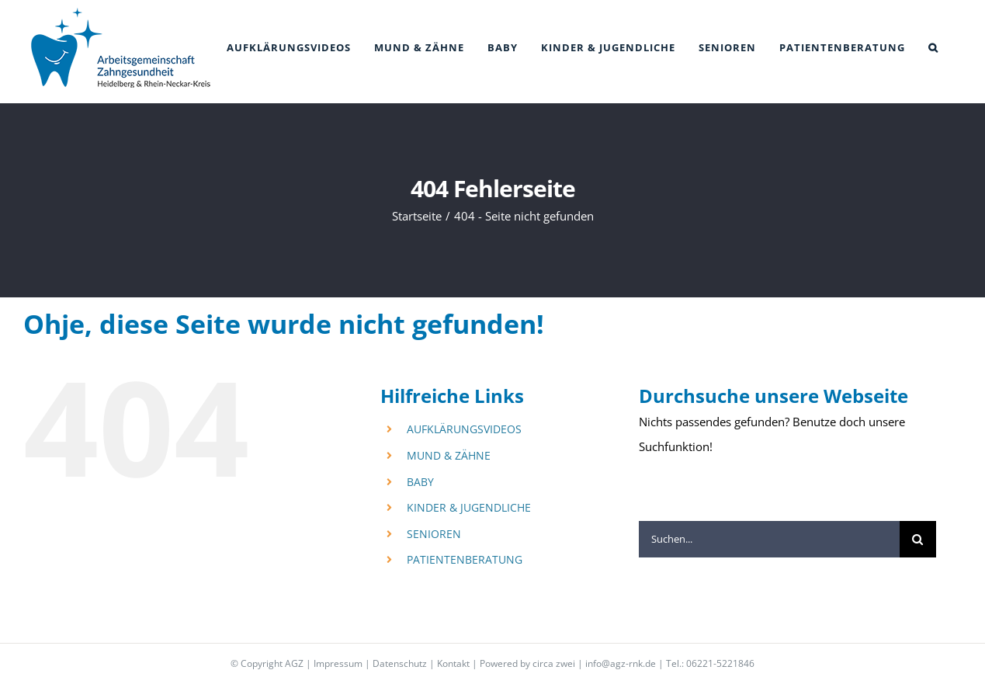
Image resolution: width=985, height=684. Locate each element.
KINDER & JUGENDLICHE (469, 507)
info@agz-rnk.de (620, 663)
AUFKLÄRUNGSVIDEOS (464, 429)
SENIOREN (434, 533)
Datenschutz (400, 663)
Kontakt (453, 663)
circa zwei (553, 663)
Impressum (338, 663)
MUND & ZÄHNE (449, 455)
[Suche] (918, 539)
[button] (933, 47)
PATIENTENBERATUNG (464, 559)
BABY (420, 481)
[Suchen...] (769, 539)
